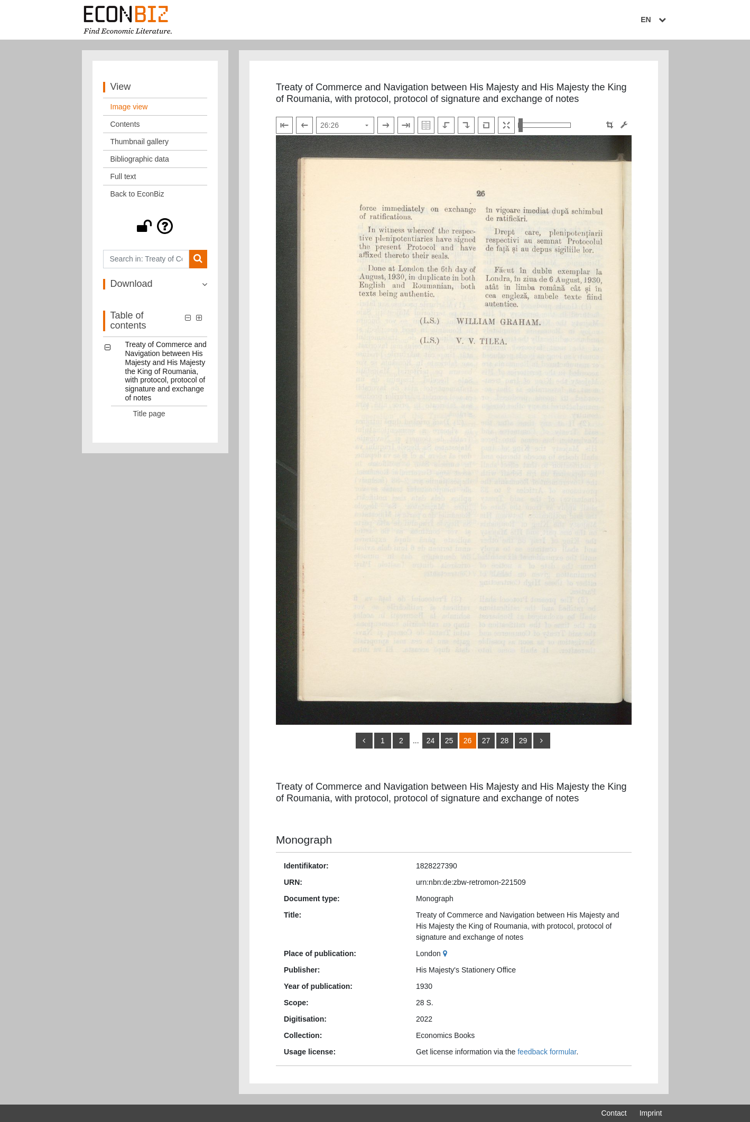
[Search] (198, 259)
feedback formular (546, 1052)
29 (523, 740)
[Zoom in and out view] (544, 125)
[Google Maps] (446, 953)
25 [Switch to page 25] (449, 740)
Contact (613, 1113)
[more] (541, 741)
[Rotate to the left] (446, 125)
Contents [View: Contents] (125, 124)
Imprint (651, 1113)
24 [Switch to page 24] (431, 740)
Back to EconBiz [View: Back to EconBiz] (137, 194)
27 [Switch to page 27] (486, 740)
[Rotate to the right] (466, 125)
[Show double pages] (426, 125)
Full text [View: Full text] (123, 176)
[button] (155, 226)
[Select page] (345, 125)
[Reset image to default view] (486, 125)
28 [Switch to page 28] (505, 740)
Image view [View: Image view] (129, 106)
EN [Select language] (654, 19)
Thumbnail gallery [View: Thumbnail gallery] (139, 141)
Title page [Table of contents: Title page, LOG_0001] (149, 413)
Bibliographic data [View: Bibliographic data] (139, 159)
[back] (364, 741)
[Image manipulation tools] (623, 125)
